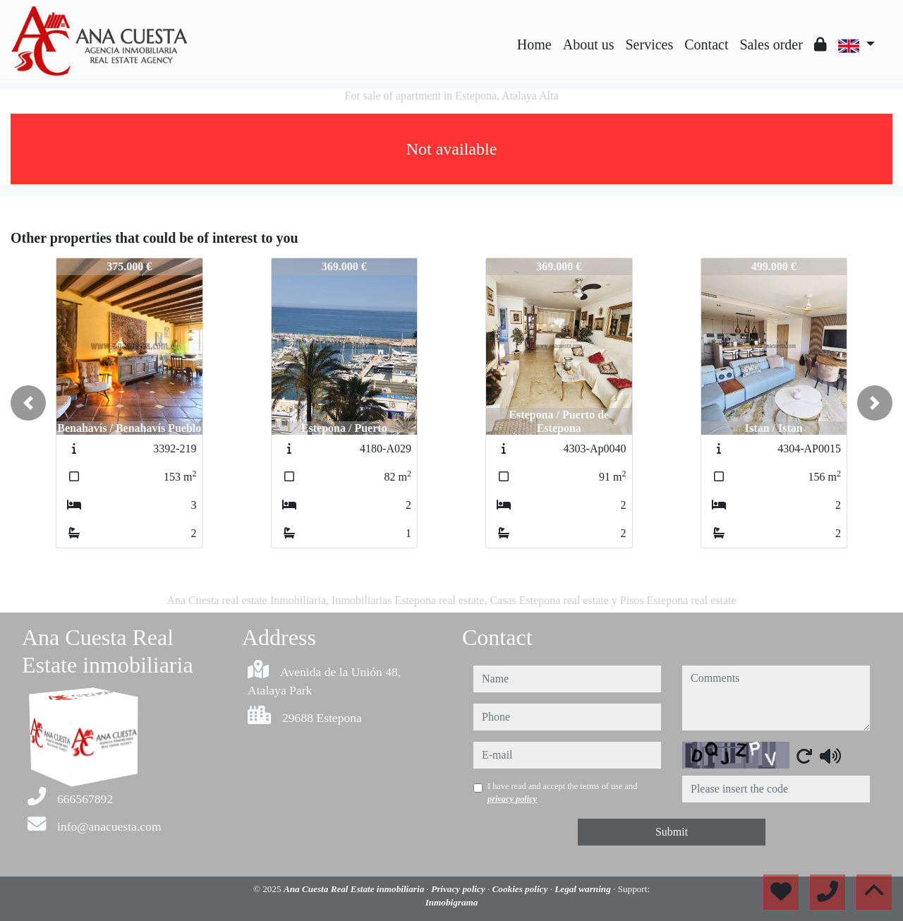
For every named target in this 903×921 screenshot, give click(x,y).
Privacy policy (459, 889)
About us (588, 44)
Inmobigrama (451, 902)
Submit (671, 832)
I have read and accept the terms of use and (562, 792)
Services (650, 44)
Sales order (770, 44)
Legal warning (583, 889)
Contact (706, 44)
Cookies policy (521, 889)
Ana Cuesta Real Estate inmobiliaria (355, 889)
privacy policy (512, 799)
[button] (28, 403)
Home (534, 44)
